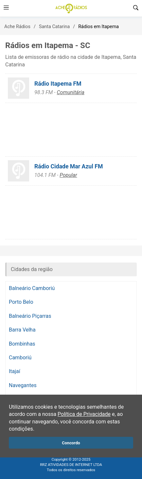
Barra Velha (22, 330)
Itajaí (14, 371)
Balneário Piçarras (30, 316)
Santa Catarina (54, 26)
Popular (68, 175)
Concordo (71, 442)
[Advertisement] (71, 130)
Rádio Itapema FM (57, 83)
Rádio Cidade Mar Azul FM (68, 166)
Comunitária (70, 92)
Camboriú (20, 357)
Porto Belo (21, 302)
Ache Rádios (17, 26)
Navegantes (23, 385)
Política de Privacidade (84, 414)
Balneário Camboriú (32, 288)
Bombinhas (22, 344)
